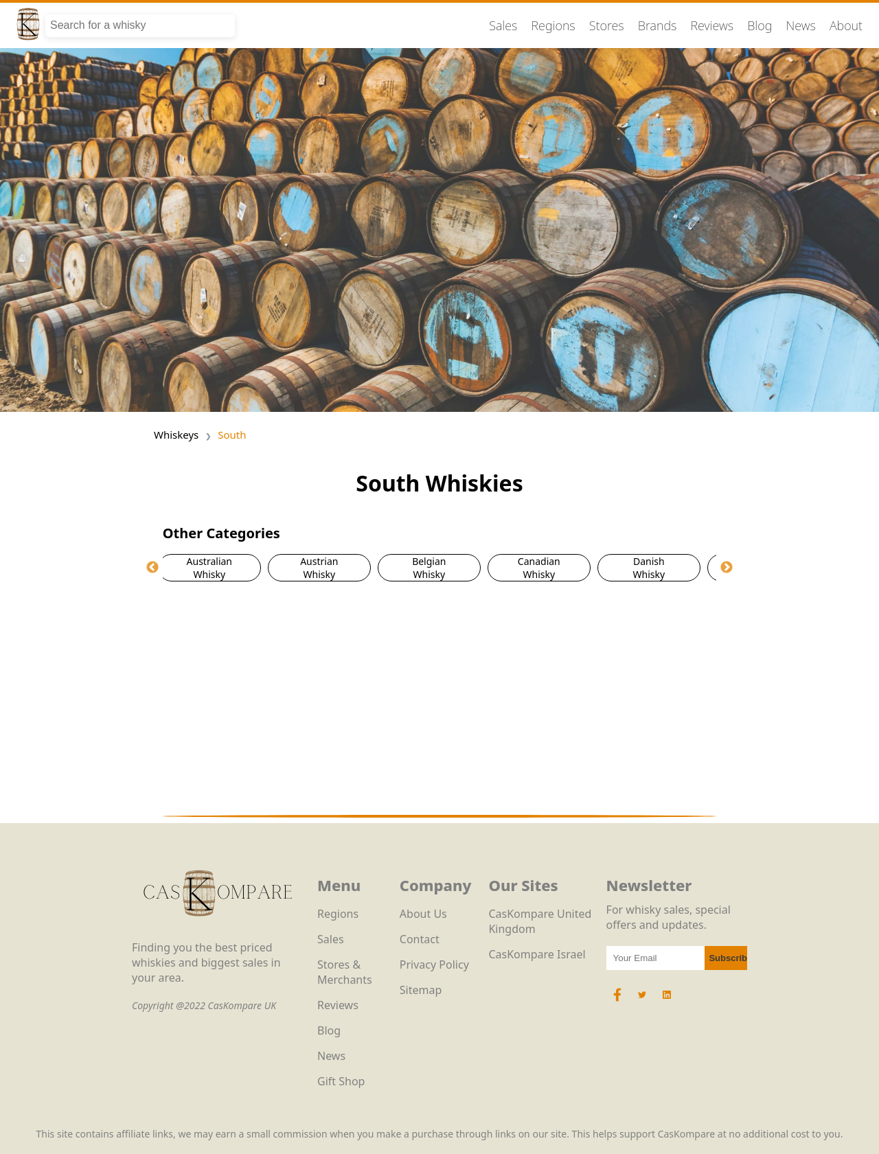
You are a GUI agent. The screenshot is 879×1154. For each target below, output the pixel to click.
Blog (759, 25)
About (846, 25)
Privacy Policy (434, 964)
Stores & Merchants (344, 972)
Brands (657, 25)
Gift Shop (341, 1081)
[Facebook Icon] (618, 1001)
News (800, 25)
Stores (606, 25)
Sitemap (421, 989)
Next (726, 568)
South (232, 434)
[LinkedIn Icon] (667, 1001)
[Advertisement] (439, 698)
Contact (420, 939)
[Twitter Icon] (642, 1001)
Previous (152, 568)
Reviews (712, 25)
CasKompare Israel (536, 954)
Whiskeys (176, 434)
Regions (553, 25)
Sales (503, 25)
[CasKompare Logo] (218, 932)
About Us (423, 913)
